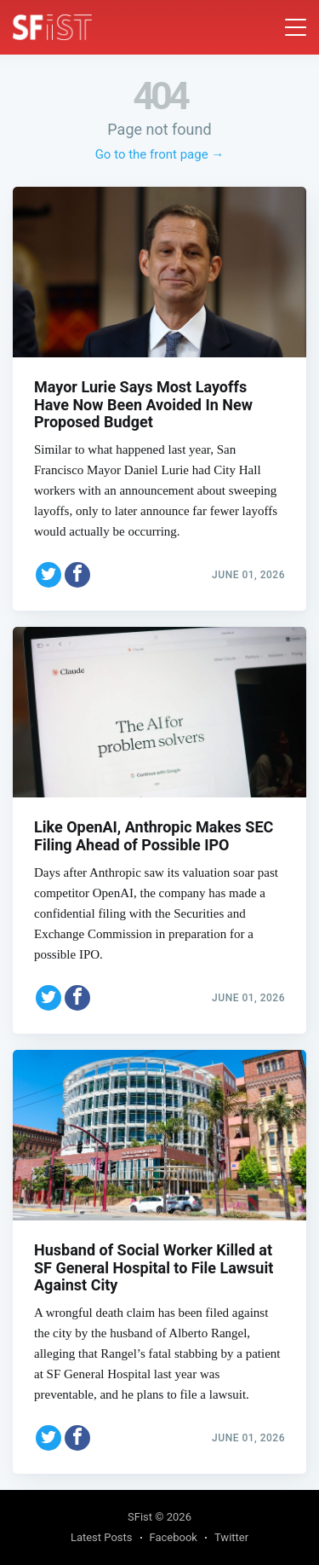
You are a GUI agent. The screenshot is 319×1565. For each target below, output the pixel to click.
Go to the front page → (160, 154)
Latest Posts (102, 1537)
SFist (140, 1516)
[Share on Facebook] (77, 574)
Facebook (173, 1537)
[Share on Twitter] (48, 574)
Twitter (231, 1537)
